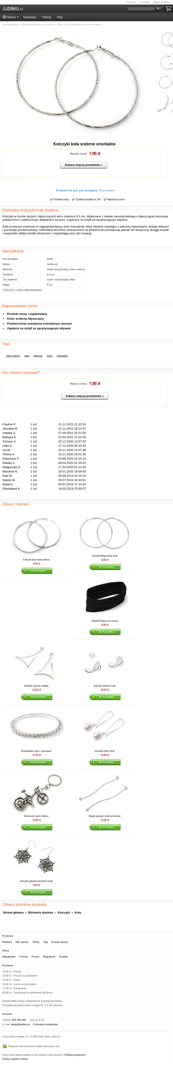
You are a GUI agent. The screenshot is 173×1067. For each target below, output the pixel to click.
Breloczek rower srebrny (36, 816)
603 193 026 (19, 1019)
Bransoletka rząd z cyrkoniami (36, 751)
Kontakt (145, 2)
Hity (60, 17)
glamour (38, 355)
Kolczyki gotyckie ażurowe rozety (36, 881)
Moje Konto (161, 2)
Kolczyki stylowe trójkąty (36, 686)
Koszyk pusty (169, 8)
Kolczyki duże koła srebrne (36, 559)
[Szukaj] (141, 9)
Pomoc (131, 2)
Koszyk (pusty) (59, 942)
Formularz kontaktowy (45, 1024)
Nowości (29, 17)
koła (27, 355)
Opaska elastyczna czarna (104, 621)
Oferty (46, 17)
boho (49, 355)
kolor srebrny (13, 355)
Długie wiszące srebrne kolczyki (105, 816)
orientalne (62, 355)
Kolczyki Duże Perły (104, 751)
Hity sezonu (22, 942)
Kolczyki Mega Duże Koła (104, 556)
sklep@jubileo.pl (20, 1024)
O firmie (23, 956)
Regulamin (49, 956)
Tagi (45, 942)
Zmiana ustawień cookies (15, 1059)
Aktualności (8, 956)
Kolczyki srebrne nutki (105, 686)
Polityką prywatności (74, 1055)
